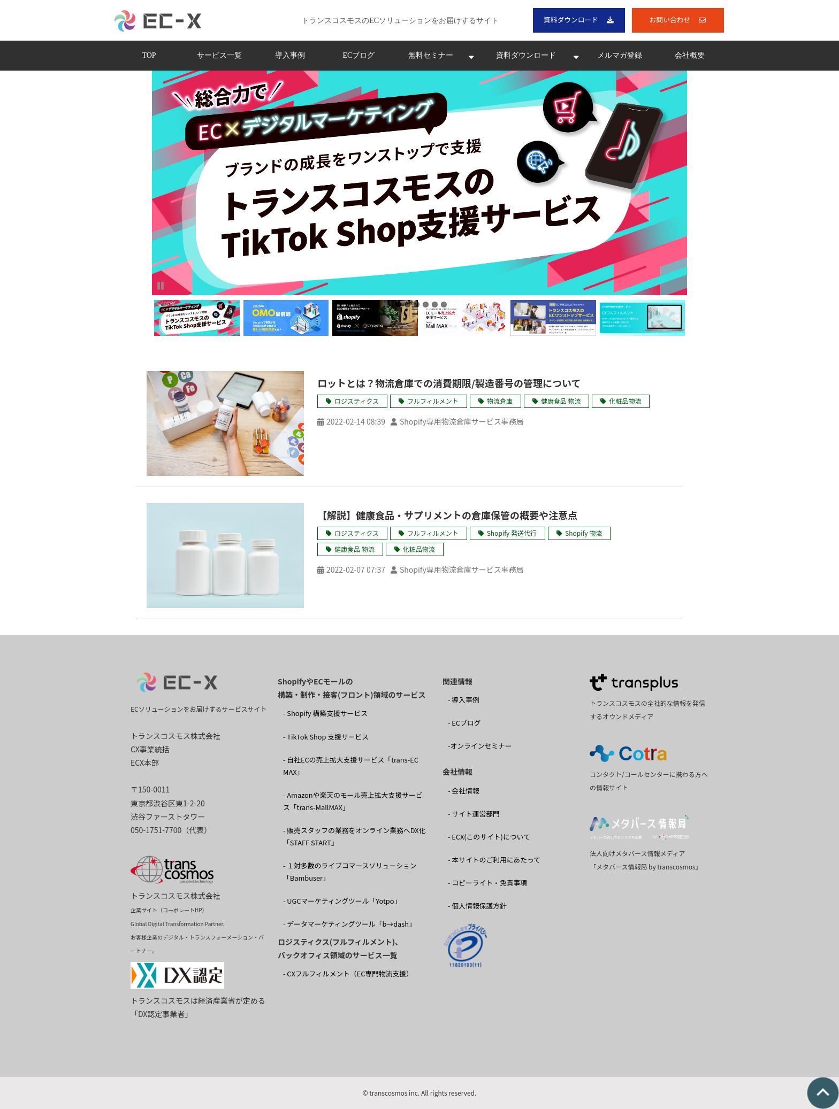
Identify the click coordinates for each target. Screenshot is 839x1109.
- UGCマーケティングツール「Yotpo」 (342, 901)
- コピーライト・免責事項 (487, 882)
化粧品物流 (625, 400)
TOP (149, 55)
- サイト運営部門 (474, 813)
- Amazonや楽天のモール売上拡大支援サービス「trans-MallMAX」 (352, 801)
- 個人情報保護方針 (477, 905)
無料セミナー (430, 55)
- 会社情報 (463, 790)
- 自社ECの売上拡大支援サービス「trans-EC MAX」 (350, 765)
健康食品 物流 (561, 400)
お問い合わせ (670, 19)
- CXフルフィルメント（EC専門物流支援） (348, 973)
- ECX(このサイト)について (489, 836)
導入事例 (290, 55)
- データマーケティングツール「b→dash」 (349, 924)
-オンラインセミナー (480, 746)
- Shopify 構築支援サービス (325, 713)
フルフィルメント (433, 400)
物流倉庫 (500, 400)
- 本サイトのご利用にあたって (494, 859)
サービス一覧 (219, 55)
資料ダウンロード (571, 19)
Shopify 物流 (583, 532)
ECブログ (359, 55)
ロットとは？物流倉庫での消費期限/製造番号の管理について (449, 383)
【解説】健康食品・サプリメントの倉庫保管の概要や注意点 (447, 515)
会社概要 (690, 55)
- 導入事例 (463, 700)
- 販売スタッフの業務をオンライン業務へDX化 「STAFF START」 (354, 836)
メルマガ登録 (619, 55)
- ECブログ (464, 723)
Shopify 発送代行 (512, 532)
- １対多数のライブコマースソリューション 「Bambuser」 (350, 871)
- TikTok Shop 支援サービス (326, 736)
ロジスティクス (356, 400)
